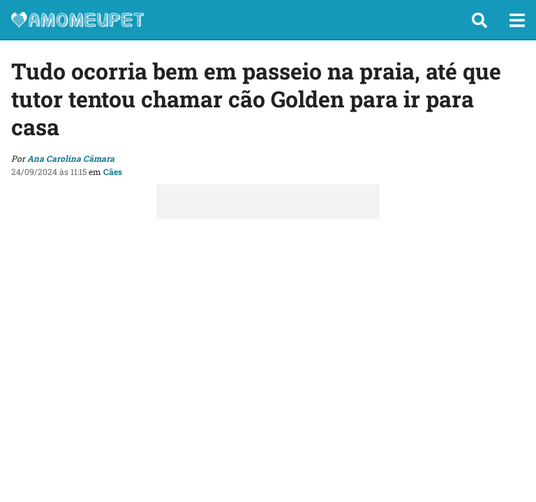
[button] (479, 20)
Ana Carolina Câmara (70, 158)
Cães (112, 171)
